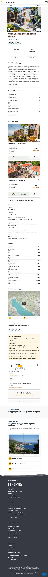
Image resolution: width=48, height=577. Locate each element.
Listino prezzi (13, 157)
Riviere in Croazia (12, 535)
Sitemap (21, 498)
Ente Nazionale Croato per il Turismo (17, 508)
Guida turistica (11, 528)
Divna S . (12, 28)
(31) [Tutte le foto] (38, 29)
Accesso (10, 557)
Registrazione (12, 559)
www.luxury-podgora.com (15, 387)
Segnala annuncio (24, 401)
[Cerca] (14, 2)
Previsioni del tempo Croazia (15, 506)
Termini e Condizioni (13, 498)
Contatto (10, 545)
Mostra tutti (12, 115)
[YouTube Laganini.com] (17, 484)
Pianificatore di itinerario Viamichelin (17, 515)
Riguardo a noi (11, 547)
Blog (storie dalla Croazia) (14, 530)
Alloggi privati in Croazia (14, 533)
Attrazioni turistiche (30, 318)
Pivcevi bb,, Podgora (13, 39)
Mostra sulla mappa (15, 318)
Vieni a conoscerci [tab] (14, 371)
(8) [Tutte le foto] (37, 140)
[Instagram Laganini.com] (13, 484)
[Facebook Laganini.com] (9, 484)
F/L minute (35, 157)
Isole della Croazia (12, 537)
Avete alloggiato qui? (15, 43)
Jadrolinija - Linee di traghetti (15, 513)
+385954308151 (13, 376)
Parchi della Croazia (13, 510)
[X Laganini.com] (20, 484)
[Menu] (46, 2)
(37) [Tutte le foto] (37, 176)
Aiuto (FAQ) (11, 550)
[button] (24, 303)
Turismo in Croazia (12, 517)
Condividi (37, 5)
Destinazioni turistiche (13, 526)
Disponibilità (24, 157)
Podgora (10, 5)
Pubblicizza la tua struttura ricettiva (17, 555)
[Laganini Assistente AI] (44, 574)
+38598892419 (12, 380)
